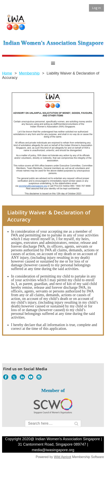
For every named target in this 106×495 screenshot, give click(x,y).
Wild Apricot (62, 457)
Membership (29, 73)
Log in (96, 8)
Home (7, 73)
